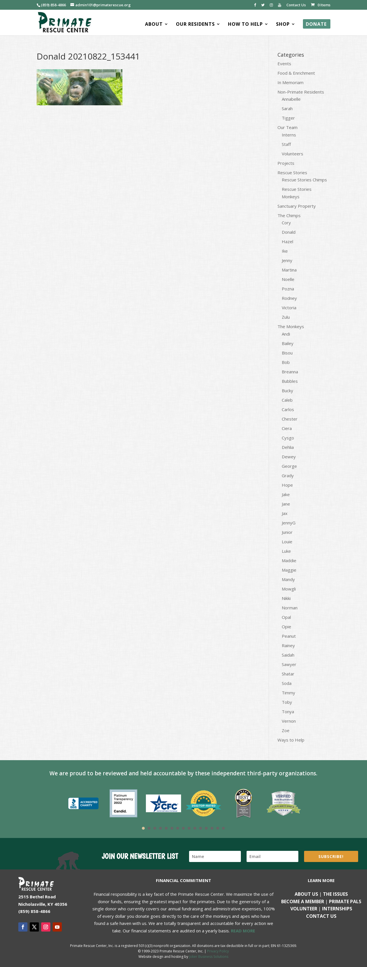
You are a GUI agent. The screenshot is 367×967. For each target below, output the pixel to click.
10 (194, 828)
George (289, 466)
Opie (286, 626)
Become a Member (302, 901)
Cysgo (288, 438)
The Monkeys (290, 326)
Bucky (287, 390)
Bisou (287, 353)
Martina (289, 270)
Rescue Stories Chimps (304, 180)
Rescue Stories (292, 172)
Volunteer (303, 908)
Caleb (287, 400)
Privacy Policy (218, 951)
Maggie (289, 570)
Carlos (288, 409)
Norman (289, 608)
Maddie (289, 560)
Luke (286, 551)
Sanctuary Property (296, 206)
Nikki (286, 598)
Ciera (287, 428)
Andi (286, 334)
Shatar (288, 674)
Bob (286, 362)
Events (284, 63)
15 (223, 828)
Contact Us (296, 5)
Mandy (288, 579)
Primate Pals (345, 901)
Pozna (288, 289)
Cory (286, 222)
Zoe (285, 730)
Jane (286, 504)
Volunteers (292, 153)
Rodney (289, 298)
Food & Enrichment (296, 73)
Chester (289, 419)
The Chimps (289, 215)
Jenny (287, 260)
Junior (287, 532)
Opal (286, 617)
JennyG (288, 523)
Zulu (286, 317)
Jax (284, 513)
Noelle (288, 279)
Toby (287, 702)
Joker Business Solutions (208, 956)
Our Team (287, 127)
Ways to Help (290, 740)
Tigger (288, 118)
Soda (286, 683)
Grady (288, 475)
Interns (289, 135)
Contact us (321, 916)
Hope (287, 485)
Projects (285, 163)
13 (212, 828)
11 (200, 828)
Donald (288, 232)
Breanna (290, 371)
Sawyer (289, 664)
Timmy (288, 692)
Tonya (288, 711)
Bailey (287, 343)
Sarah (287, 108)
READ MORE (243, 931)
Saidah (288, 655)
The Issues (335, 894)
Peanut (289, 636)
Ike (285, 251)
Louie (287, 541)
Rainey (288, 645)
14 (217, 828)
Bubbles (290, 381)
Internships (337, 908)
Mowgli (289, 589)
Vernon (289, 721)
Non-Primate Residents (300, 92)
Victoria (289, 307)
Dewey (289, 456)
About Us (306, 894)
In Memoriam (290, 82)
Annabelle (291, 99)
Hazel (287, 241)
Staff (286, 144)
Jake (286, 494)
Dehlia (288, 447)
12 (206, 828)
